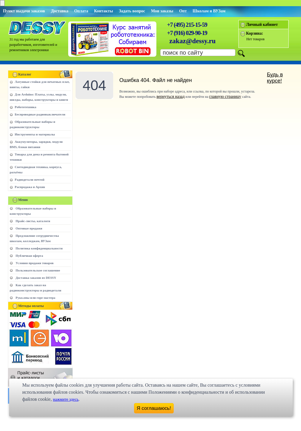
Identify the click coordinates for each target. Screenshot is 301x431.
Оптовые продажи (29, 228)
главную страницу (225, 96)
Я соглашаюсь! (154, 408)
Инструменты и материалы (35, 134)
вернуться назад (171, 96)
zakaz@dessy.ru (192, 41)
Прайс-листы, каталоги (33, 221)
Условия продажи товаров (34, 263)
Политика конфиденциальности (39, 248)
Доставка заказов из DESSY (36, 277)
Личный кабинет (262, 24)
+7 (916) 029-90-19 (187, 33)
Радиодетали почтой (29, 179)
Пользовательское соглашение (38, 270)
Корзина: (254, 33)
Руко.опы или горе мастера (35, 297)
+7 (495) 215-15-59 (187, 24)
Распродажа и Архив (30, 187)
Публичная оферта (29, 255)
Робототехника (25, 107)
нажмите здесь (65, 399)
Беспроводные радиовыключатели (40, 114)
